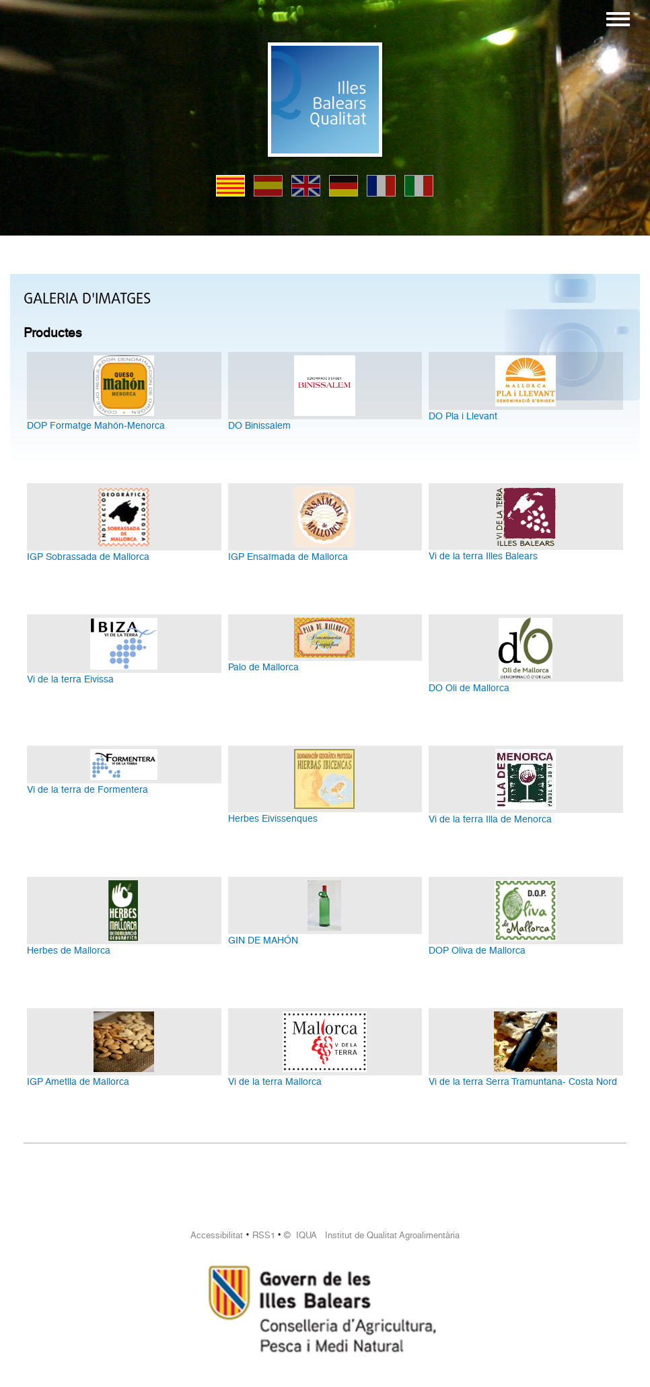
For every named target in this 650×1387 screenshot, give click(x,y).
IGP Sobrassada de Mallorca (88, 556)
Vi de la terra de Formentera (87, 789)
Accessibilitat (216, 1235)
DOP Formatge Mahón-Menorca (96, 425)
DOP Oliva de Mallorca (477, 950)
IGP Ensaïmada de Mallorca (288, 556)
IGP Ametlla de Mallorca (78, 1081)
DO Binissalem (259, 425)
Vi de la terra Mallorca (275, 1081)
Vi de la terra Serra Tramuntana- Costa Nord (523, 1081)
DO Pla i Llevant (463, 416)
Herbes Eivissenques (273, 818)
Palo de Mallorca (263, 667)
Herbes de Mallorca (68, 950)
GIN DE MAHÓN (263, 940)
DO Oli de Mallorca (469, 687)
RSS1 (263, 1235)
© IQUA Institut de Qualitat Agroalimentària (372, 1235)
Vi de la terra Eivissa (70, 679)
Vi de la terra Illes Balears (483, 555)
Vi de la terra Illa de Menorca (490, 819)
